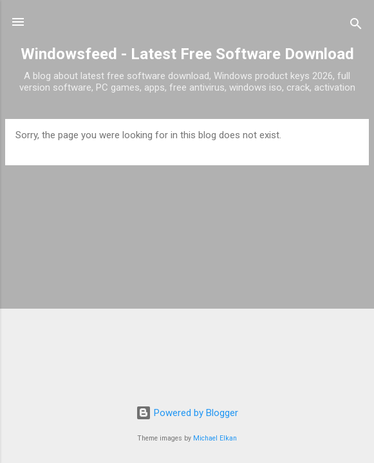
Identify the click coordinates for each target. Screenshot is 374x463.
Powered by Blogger (187, 413)
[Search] (356, 26)
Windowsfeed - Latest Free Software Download (187, 54)
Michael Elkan (215, 438)
